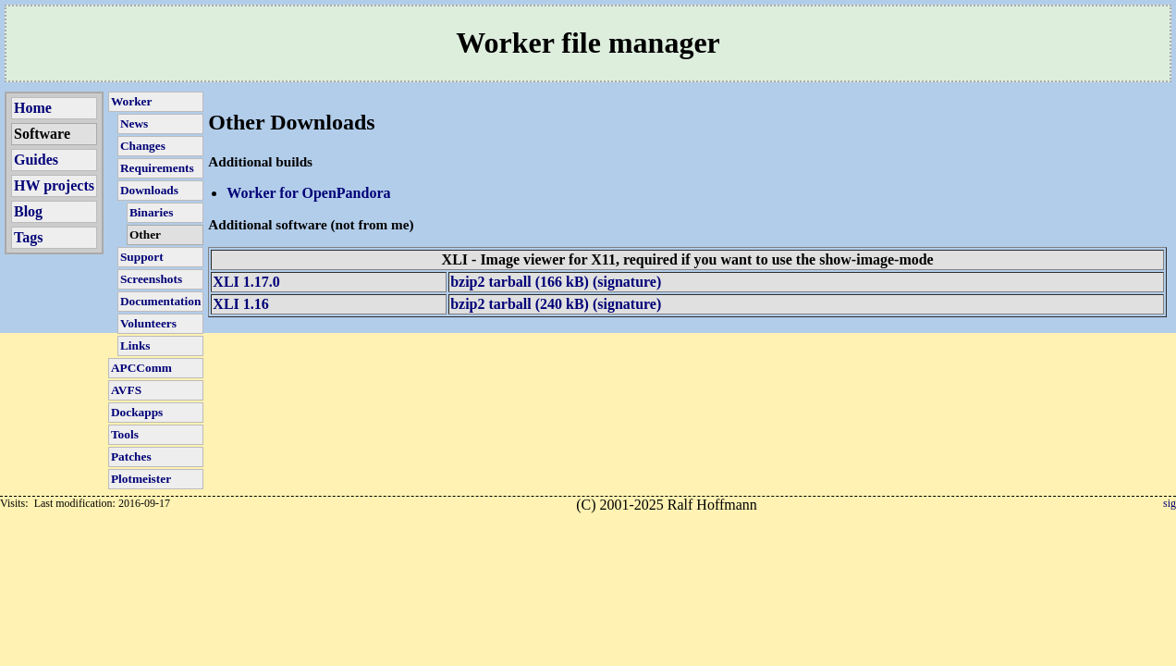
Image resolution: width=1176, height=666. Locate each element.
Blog (28, 211)
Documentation (160, 301)
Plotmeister (141, 479)
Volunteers (148, 323)
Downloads (149, 190)
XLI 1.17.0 (246, 282)
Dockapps (137, 412)
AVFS (126, 390)
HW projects (54, 185)
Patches (131, 456)
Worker (131, 101)
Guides (36, 159)
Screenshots (151, 279)
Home (33, 108)
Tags (28, 237)
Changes (142, 146)
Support (142, 257)
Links (135, 345)
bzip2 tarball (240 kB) (519, 304)
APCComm (141, 368)
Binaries (151, 212)
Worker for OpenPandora (308, 193)
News (134, 123)
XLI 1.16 (240, 304)
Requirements (157, 168)
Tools (125, 434)
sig (1169, 503)
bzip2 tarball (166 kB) (519, 282)
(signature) (625, 282)
